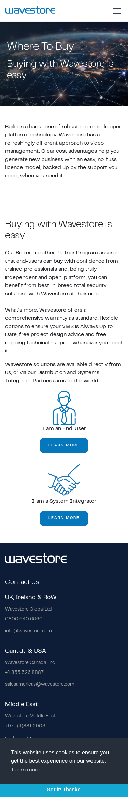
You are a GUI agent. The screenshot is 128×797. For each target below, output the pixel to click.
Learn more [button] (26, 770)
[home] (30, 11)
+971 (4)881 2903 (25, 726)
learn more (64, 445)
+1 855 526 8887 (24, 673)
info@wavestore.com (28, 631)
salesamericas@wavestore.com (39, 685)
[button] (116, 11)
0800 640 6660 (24, 619)
